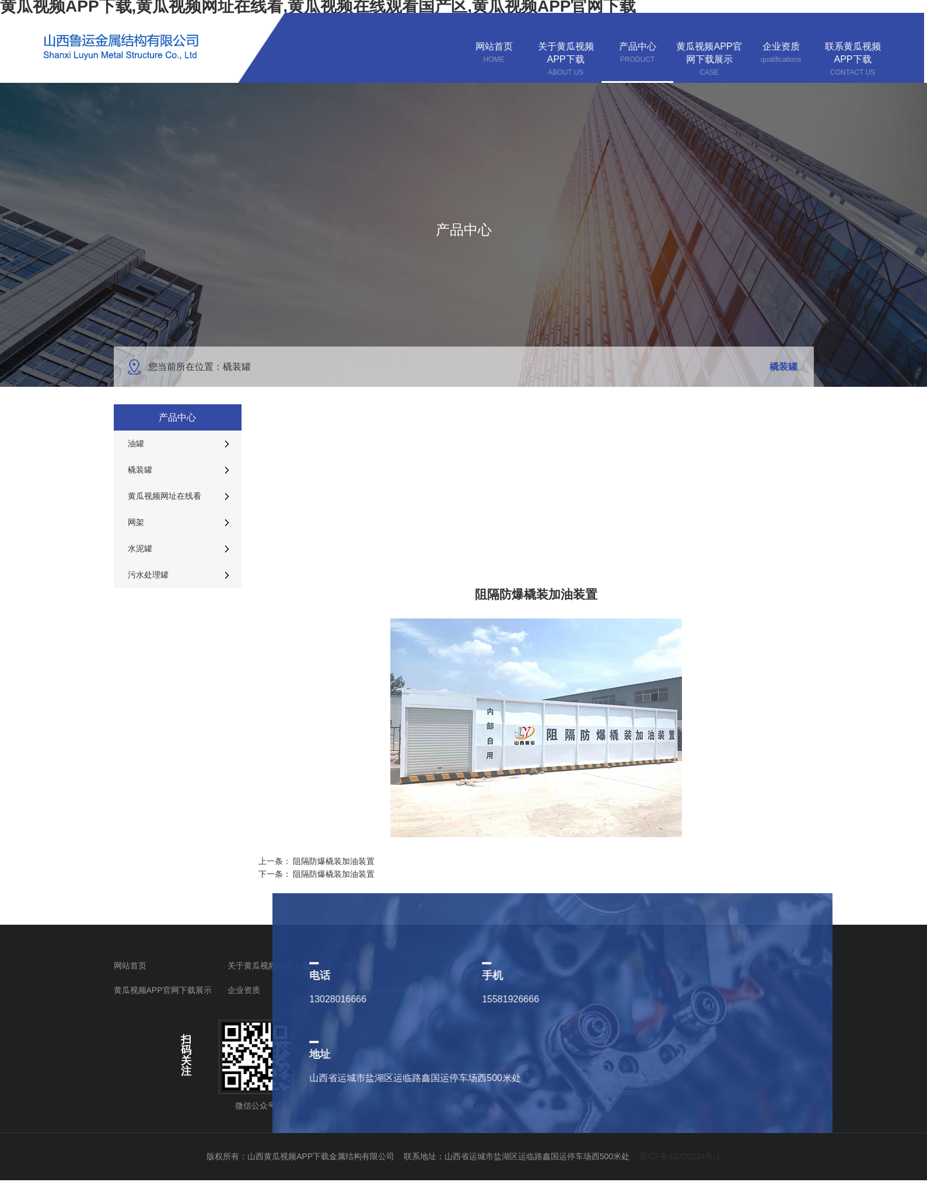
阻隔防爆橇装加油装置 (334, 861)
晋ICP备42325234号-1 (679, 1156)
